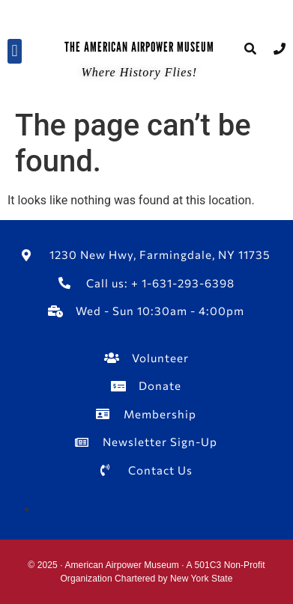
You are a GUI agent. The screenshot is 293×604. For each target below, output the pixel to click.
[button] (14, 51)
